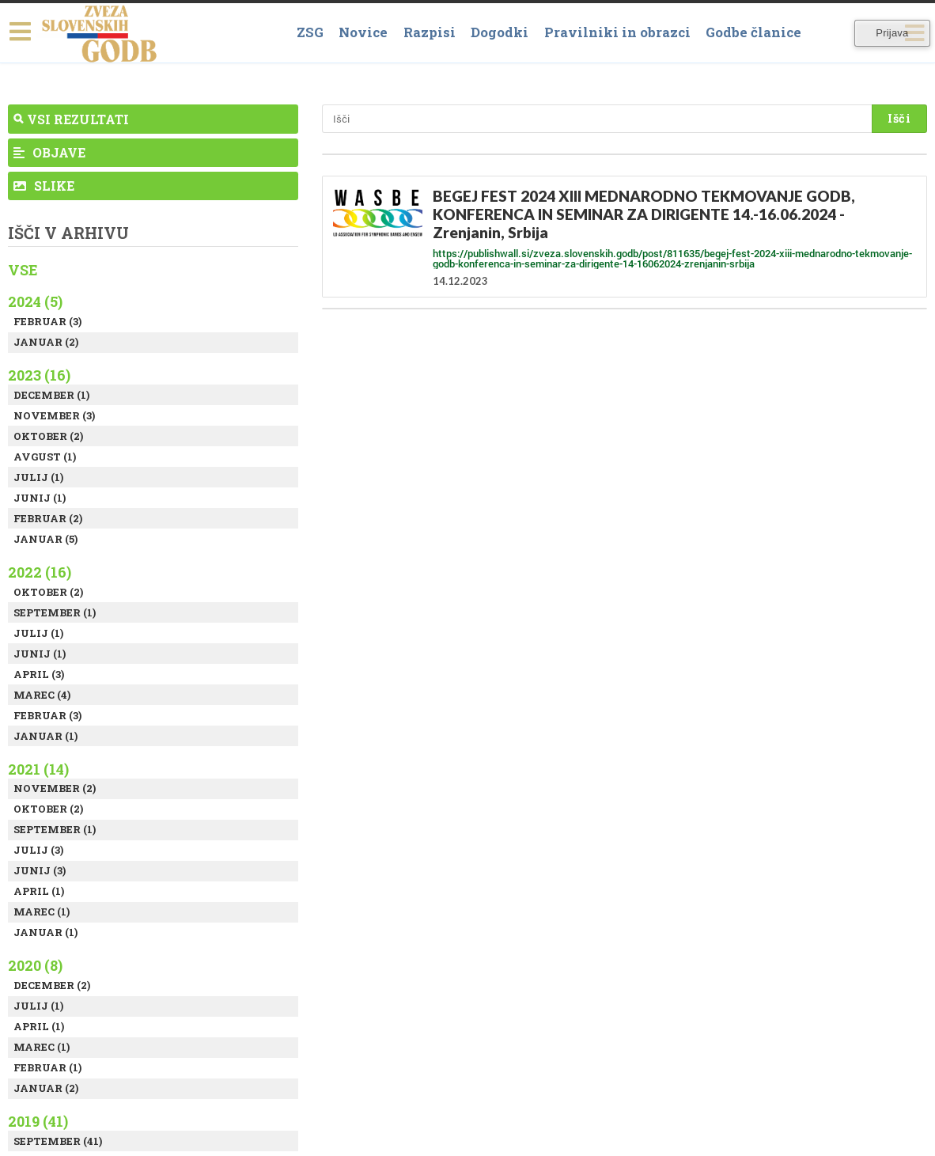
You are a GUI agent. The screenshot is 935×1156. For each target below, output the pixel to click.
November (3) (54, 415)
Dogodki (499, 32)
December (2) (51, 985)
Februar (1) (47, 1067)
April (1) (38, 891)
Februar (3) (47, 321)
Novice (363, 32)
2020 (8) (35, 965)
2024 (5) (35, 301)
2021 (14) (38, 769)
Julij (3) (38, 850)
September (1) (54, 612)
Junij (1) (39, 498)
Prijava (892, 33)
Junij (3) (39, 870)
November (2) (54, 788)
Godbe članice (753, 32)
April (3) (38, 674)
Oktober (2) (48, 436)
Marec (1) (41, 911)
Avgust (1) (44, 456)
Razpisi (429, 32)
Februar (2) (47, 518)
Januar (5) (45, 539)
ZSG (310, 32)
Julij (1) (38, 477)
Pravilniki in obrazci (617, 32)
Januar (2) (45, 342)
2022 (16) (39, 572)
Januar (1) (45, 736)
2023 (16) (39, 375)
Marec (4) (41, 695)
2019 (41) (38, 1121)
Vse (23, 269)
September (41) (57, 1141)
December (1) (51, 395)
